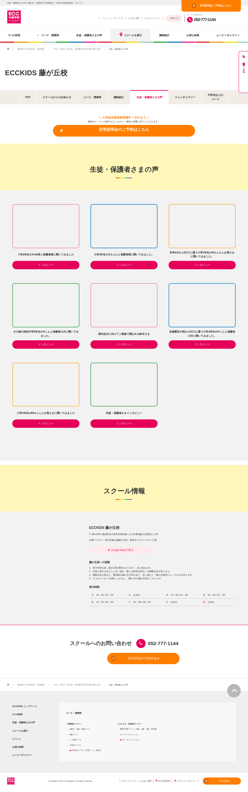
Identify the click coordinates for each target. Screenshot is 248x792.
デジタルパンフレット (152, 18)
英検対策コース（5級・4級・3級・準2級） (139, 729)
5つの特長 (14, 35)
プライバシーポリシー (186, 781)
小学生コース (75, 745)
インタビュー (46, 264)
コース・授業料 (48, 35)
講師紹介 (164, 35)
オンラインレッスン (131, 740)
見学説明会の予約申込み (113, 659)
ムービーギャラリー (228, 35)
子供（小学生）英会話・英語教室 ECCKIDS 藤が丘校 (76, 49)
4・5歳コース (75, 740)
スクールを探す (130, 35)
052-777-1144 (201, 19)
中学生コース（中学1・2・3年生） (87, 751)
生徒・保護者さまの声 (89, 35)
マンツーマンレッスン (129, 735)
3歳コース (73, 735)
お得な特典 (192, 35)
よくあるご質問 (133, 18)
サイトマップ (118, 18)
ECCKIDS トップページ (24, 706)
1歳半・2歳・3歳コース (79, 729)
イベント (105, 18)
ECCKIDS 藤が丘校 (37, 72)
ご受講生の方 (174, 18)
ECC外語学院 (164, 781)
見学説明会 (217, 781)
